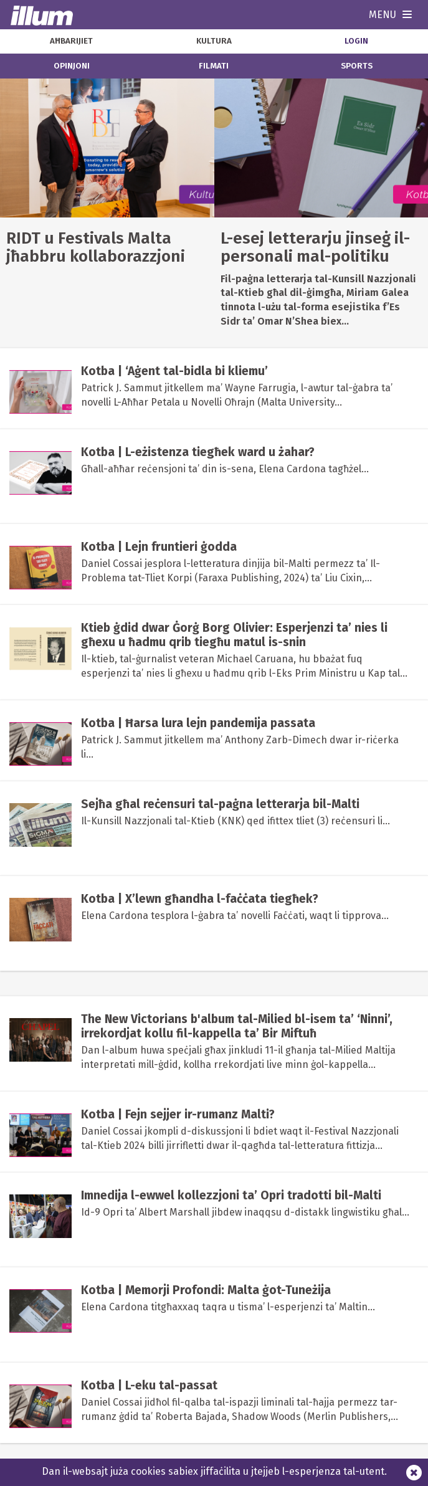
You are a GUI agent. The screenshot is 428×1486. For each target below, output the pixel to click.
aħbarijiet (71, 41)
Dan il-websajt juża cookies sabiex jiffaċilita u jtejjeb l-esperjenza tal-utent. (214, 1471)
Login (356, 41)
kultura (214, 41)
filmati (214, 66)
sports (357, 66)
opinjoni (72, 66)
